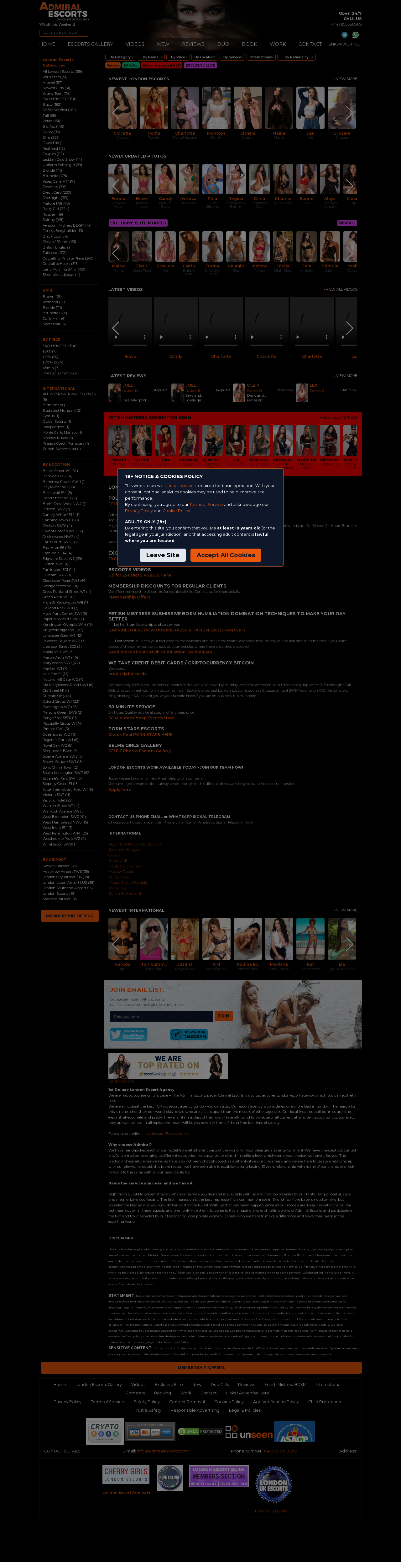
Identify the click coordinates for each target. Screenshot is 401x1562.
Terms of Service (206, 504)
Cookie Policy (176, 510)
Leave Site (163, 555)
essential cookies (178, 485)
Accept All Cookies (226, 555)
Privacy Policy (139, 510)
